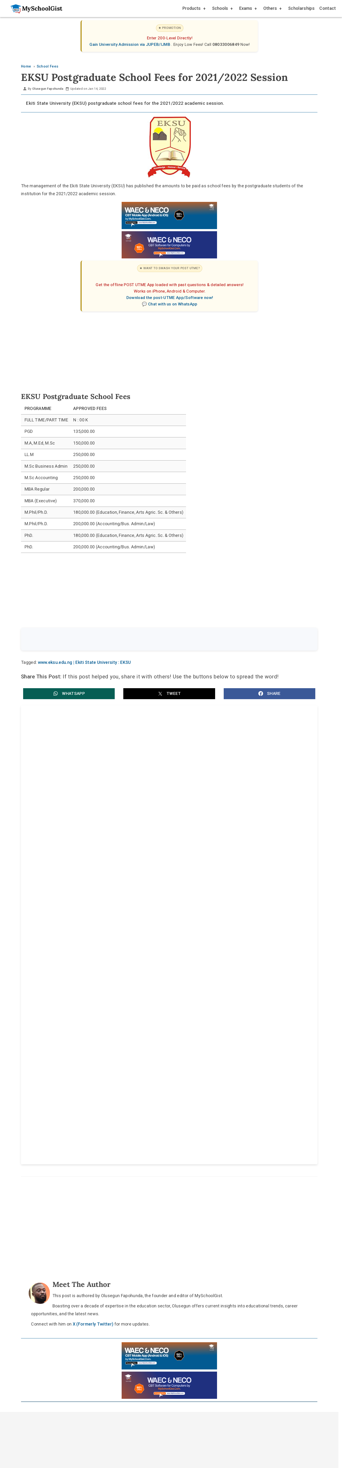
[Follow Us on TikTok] (155, 1122)
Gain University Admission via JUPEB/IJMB (130, 44)
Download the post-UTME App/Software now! (169, 297)
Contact (327, 8)
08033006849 (226, 44)
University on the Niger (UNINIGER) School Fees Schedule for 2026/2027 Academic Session (87, 914)
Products (194, 9)
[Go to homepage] (34, 8)
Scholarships (301, 8)
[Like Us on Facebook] (178, 1122)
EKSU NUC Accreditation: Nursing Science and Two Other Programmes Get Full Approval (242, 764)
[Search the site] (156, 639)
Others (272, 9)
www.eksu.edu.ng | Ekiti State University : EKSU (84, 663)
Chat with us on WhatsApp (172, 304)
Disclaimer (174, 1133)
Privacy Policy (209, 1133)
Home (122, 1133)
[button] (69, 694)
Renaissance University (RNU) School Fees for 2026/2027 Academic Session (94, 865)
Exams (247, 9)
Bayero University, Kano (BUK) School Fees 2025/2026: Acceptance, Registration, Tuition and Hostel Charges (239, 914)
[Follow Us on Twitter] (167, 1122)
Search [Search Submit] (299, 639)
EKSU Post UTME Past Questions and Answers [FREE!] (80, 761)
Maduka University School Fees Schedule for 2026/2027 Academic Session (238, 865)
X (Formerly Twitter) (93, 1026)
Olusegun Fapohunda (47, 88)
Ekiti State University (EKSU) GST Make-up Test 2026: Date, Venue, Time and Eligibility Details (93, 814)
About (146, 1133)
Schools (222, 9)
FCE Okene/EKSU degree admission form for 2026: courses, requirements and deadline (232, 814)
